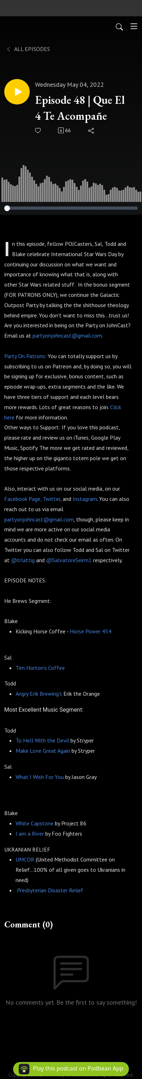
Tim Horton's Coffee (40, 667)
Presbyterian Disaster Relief (49, 890)
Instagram (85, 498)
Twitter (51, 498)
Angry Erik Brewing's (39, 693)
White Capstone (34, 823)
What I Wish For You (40, 776)
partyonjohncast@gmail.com (67, 335)
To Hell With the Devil (42, 740)
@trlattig (23, 560)
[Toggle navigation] (134, 26)
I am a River (30, 833)
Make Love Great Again (43, 750)
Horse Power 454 (91, 631)
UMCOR (25, 859)
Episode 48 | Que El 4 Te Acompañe (80, 107)
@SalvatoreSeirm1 (69, 560)
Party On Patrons (24, 356)
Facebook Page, (22, 498)
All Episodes (28, 48)
